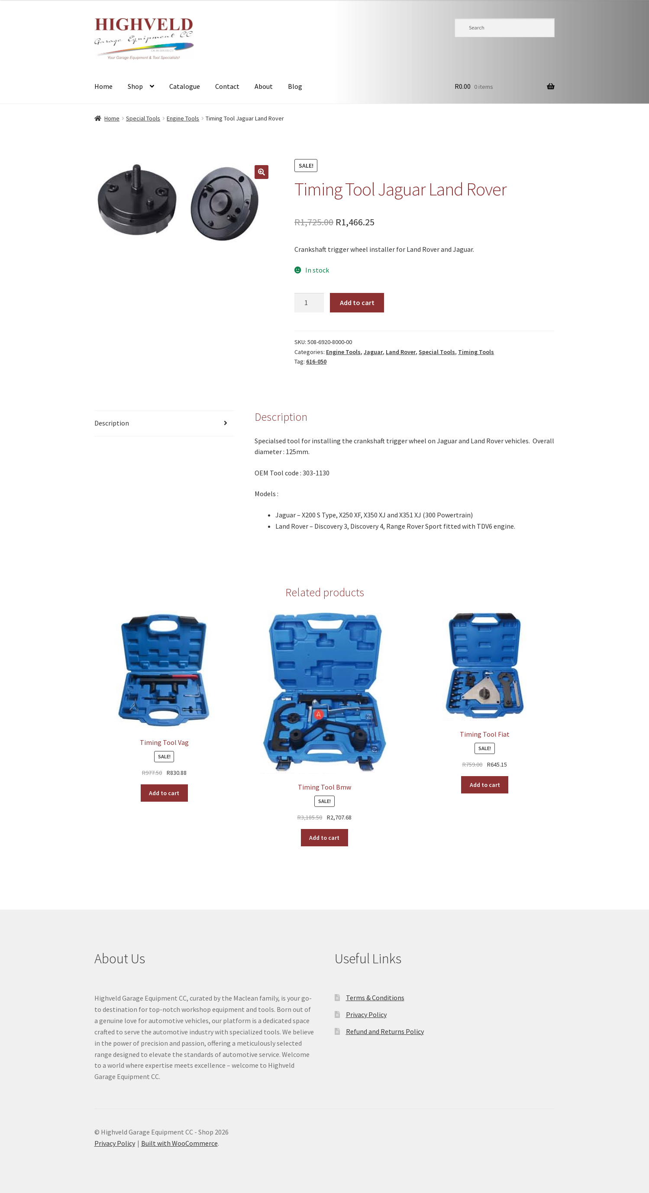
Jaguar (373, 352)
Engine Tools (183, 118)
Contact (227, 86)
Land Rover (401, 352)
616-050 (316, 361)
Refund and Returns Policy (385, 1031)
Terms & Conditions (375, 997)
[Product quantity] (309, 303)
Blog (295, 86)
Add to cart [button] (164, 793)
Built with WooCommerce (179, 1143)
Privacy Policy (366, 1014)
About (264, 86)
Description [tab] (111, 423)
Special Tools (143, 118)
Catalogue (184, 86)
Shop (135, 86)
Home (103, 86)
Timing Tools (476, 352)
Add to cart (357, 302)
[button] (261, 172)
